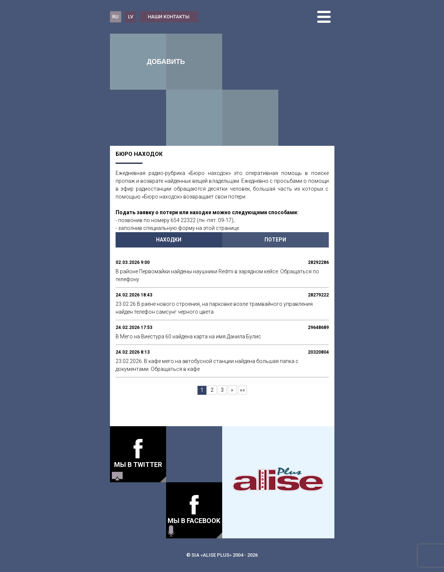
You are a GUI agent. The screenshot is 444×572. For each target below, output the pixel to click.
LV (130, 16)
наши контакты (169, 16)
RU (115, 16)
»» (242, 390)
